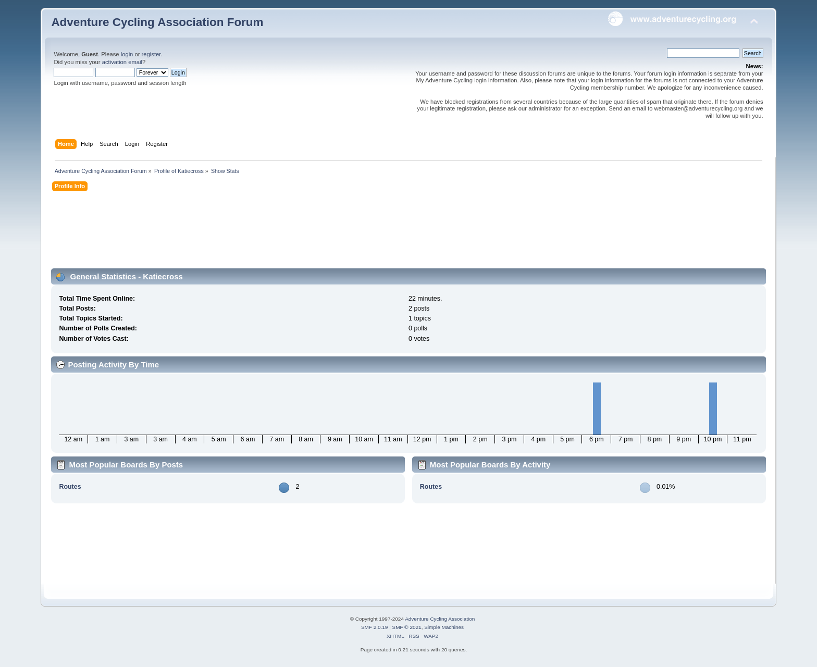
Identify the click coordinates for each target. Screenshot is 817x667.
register (151, 54)
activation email (122, 62)
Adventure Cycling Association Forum (157, 22)
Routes (70, 486)
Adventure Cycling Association (440, 619)
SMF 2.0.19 (374, 627)
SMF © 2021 (407, 627)
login (127, 54)
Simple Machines (444, 627)
